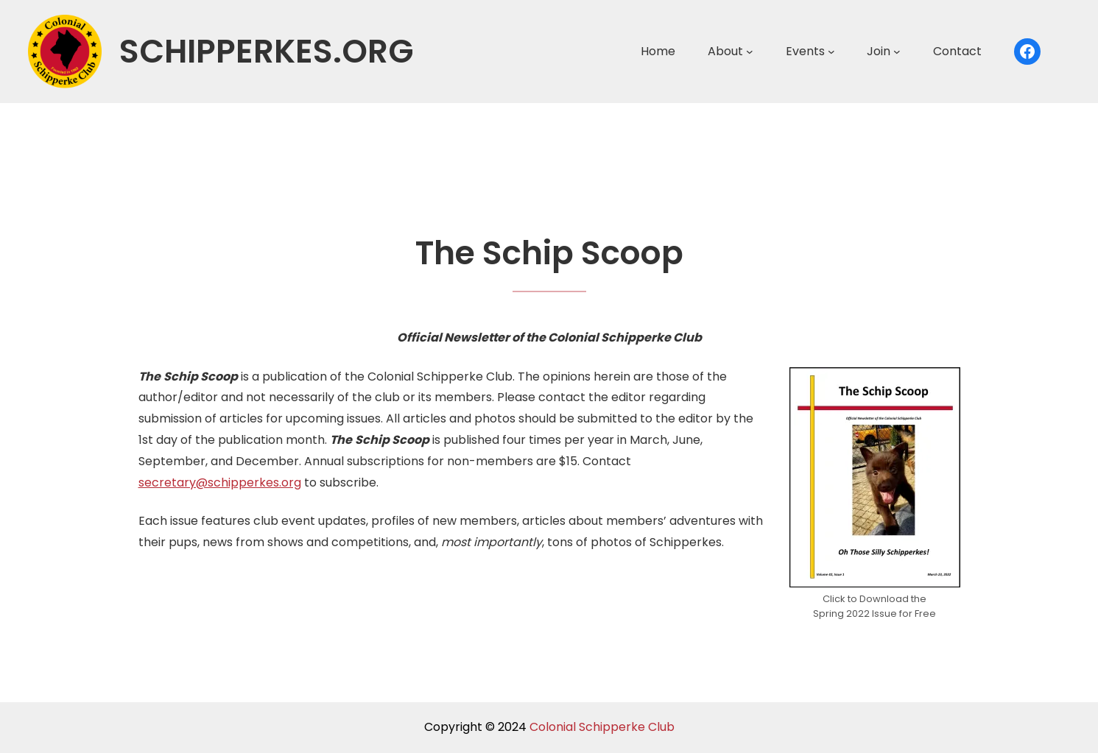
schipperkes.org (266, 51)
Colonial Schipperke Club (602, 726)
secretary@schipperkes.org (219, 482)
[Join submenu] (897, 51)
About (725, 51)
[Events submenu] (831, 51)
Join (878, 51)
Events (805, 51)
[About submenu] (749, 51)
